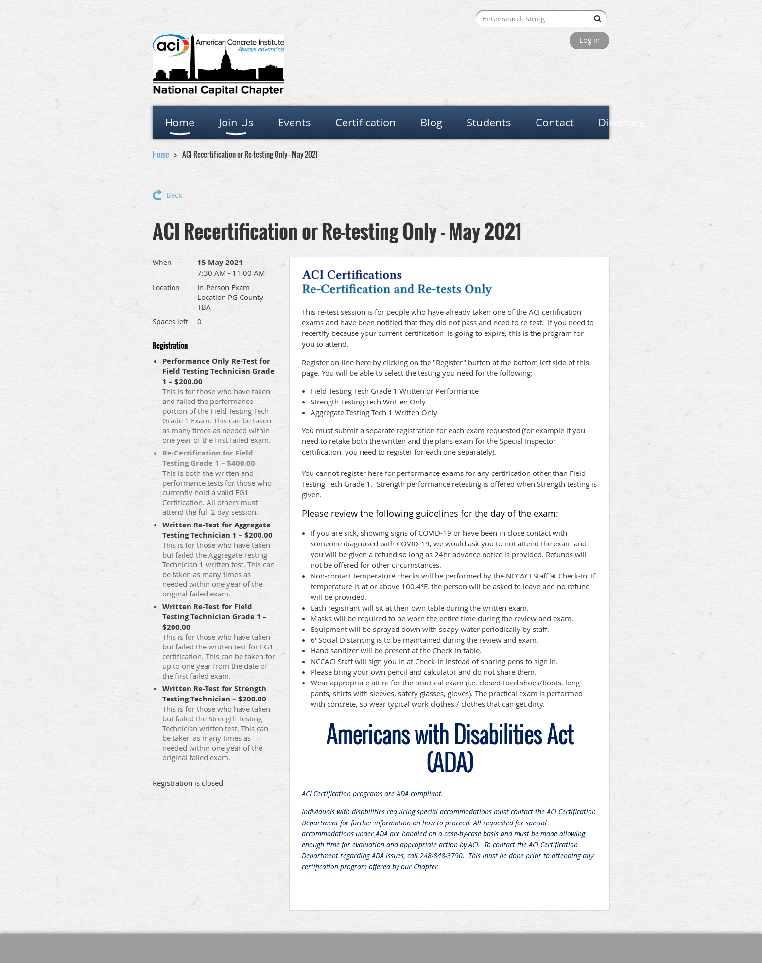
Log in (589, 40)
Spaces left (170, 321)
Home (161, 154)
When (162, 262)
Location (166, 287)
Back (174, 195)
